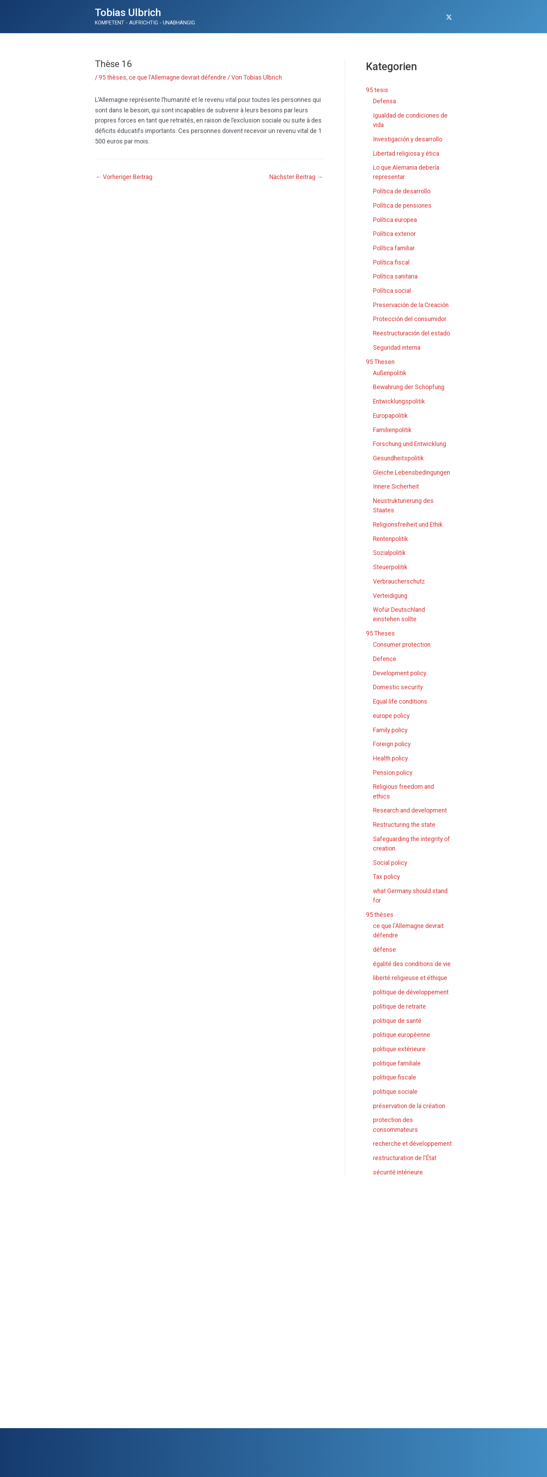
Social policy (390, 867)
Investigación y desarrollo (408, 138)
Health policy (391, 764)
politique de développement (411, 996)
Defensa (384, 101)
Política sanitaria (395, 275)
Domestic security (398, 693)
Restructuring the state (405, 830)
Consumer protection (402, 651)
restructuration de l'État (405, 1171)
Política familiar (394, 247)
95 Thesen (381, 360)
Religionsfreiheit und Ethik (409, 531)
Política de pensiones (402, 204)
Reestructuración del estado (412, 331)
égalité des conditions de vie (412, 968)
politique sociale (395, 1095)
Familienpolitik (392, 427)
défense (384, 954)
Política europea (395, 218)
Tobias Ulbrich (128, 12)
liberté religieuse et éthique (410, 982)
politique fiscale (395, 1081)
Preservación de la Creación (411, 303)
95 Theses (381, 640)
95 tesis (377, 90)
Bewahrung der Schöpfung (410, 385)
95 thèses (113, 77)
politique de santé (397, 1025)
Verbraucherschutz (400, 588)
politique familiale (397, 1067)
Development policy (400, 679)
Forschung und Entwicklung (411, 442)
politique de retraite (399, 1011)
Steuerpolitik (390, 574)
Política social (392, 289)
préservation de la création (409, 1109)
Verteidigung (390, 602)
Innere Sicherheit (396, 493)
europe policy (391, 721)
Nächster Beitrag (296, 177)
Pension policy (393, 778)
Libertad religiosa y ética (406, 152)
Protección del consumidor (410, 317)
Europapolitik (391, 413)
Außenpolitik (390, 371)
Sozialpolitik (389, 559)
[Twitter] (449, 17)
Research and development (411, 815)
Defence (385, 665)
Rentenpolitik (391, 545)
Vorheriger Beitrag (124, 177)
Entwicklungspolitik (400, 399)
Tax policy (386, 881)
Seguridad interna (397, 346)
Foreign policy (392, 750)
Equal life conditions (401, 707)
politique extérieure (399, 1053)
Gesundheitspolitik (399, 456)
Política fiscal (391, 261)
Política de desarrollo (401, 190)
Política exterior (394, 233)
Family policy (391, 736)
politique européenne (402, 1039)
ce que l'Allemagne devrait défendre (178, 77)
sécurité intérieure (398, 1185)
